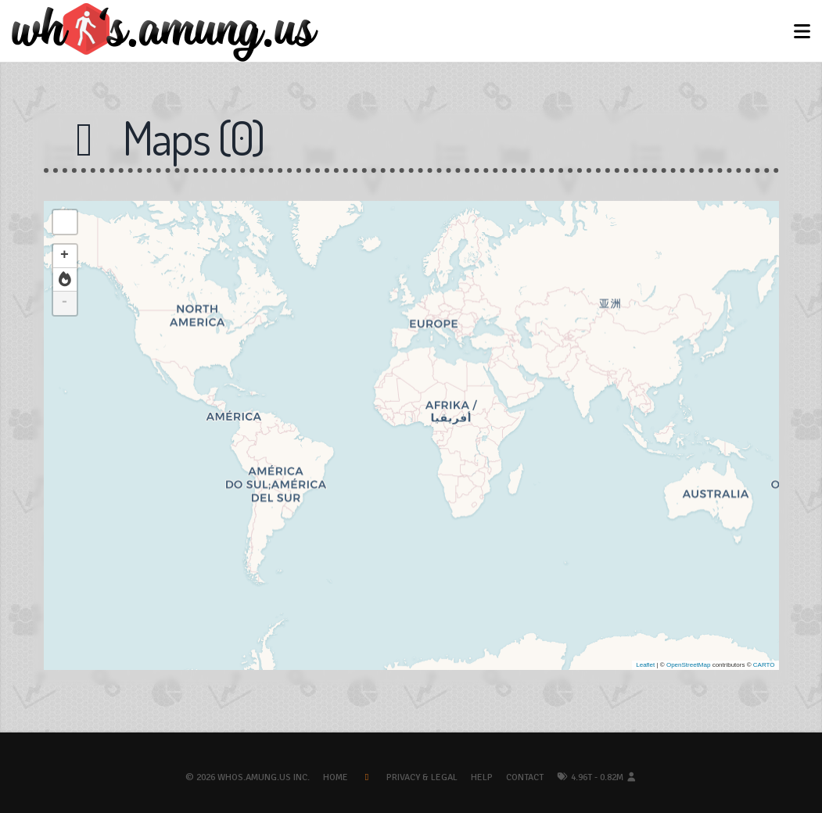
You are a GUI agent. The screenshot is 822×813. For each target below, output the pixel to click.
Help (482, 777)
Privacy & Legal (422, 777)
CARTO (764, 664)
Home (335, 777)
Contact (525, 777)
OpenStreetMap (688, 664)
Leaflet (645, 664)
